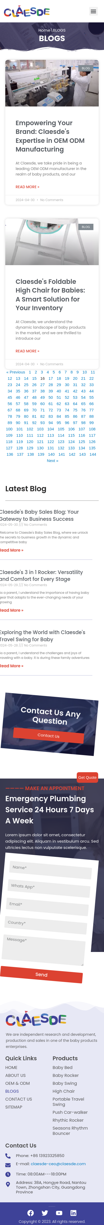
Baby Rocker (66, 1075)
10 (85, 370)
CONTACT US (18, 1099)
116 (82, 434)
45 (10, 396)
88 (91, 415)
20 (75, 377)
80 (26, 415)
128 (19, 446)
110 (19, 434)
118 (9, 440)
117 (92, 434)
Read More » (27, 185)
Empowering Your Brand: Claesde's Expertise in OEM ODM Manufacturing (50, 135)
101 (19, 427)
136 (10, 453)
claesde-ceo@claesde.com (58, 1163)
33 (91, 383)
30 (67, 383)
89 (10, 421)
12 (10, 377)
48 (34, 396)
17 (50, 377)
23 (10, 383)
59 (34, 402)
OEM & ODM (17, 1083)
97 (75, 421)
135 (92, 446)
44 (91, 389)
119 (19, 440)
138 (30, 453)
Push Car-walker (70, 1112)
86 (75, 415)
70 (34, 408)
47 (26, 396)
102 (30, 427)
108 (92, 427)
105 (61, 427)
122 (50, 440)
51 (59, 396)
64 (75, 402)
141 (61, 453)
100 (9, 427)
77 (91, 408)
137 (20, 453)
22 (91, 377)
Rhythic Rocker (68, 1120)
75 (75, 408)
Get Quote (87, 777)
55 (91, 396)
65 (83, 402)
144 (92, 453)
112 (40, 434)
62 (59, 402)
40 (59, 389)
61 (50, 402)
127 (9, 446)
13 (18, 377)
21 (83, 377)
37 (34, 389)
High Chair (64, 1091)
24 (18, 383)
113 (50, 434)
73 (59, 408)
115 (71, 434)
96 (67, 421)
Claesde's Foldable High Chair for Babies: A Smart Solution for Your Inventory (50, 293)
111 (30, 434)
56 (10, 402)
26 (34, 383)
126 (92, 440)
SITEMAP (13, 1107)
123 (61, 440)
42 (75, 389)
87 (83, 415)
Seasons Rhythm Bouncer (70, 1130)
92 (34, 421)
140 (51, 453)
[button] (93, 11)
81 (34, 415)
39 (50, 389)
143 (82, 453)
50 (50, 396)
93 (42, 421)
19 (67, 377)
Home (44, 30)
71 (42, 408)
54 (83, 396)
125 (82, 440)
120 (30, 440)
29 (59, 383)
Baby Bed (63, 1067)
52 (67, 396)
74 (67, 408)
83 (50, 415)
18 (59, 377)
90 (18, 421)
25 (26, 383)
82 (42, 415)
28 (50, 383)
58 (26, 402)
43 (83, 389)
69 (26, 408)
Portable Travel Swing (68, 1101)
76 (83, 408)
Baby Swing (65, 1083)
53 (75, 396)
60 (42, 402)
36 (26, 389)
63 (67, 402)
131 (50, 446)
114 (61, 434)
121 (40, 440)
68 (18, 408)
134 (82, 446)
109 (9, 434)
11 (93, 370)
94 (50, 421)
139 (41, 453)
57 (18, 402)
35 (18, 389)
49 (42, 396)
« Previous (15, 370)
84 (59, 415)
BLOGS (12, 1091)
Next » (52, 459)
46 (18, 396)
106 (71, 427)
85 (67, 415)
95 (59, 421)
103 (40, 427)
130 (40, 446)
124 (71, 440)
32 (83, 383)
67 (10, 408)
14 (26, 377)
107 (82, 427)
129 (30, 446)
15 (34, 377)
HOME (11, 1067)
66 (91, 402)
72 (50, 408)
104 (50, 427)
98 (83, 421)
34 (10, 389)
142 (72, 453)
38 (42, 389)
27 (42, 383)
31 (75, 383)
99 (91, 421)
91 (26, 421)
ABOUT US (15, 1075)
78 (10, 415)
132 (61, 446)
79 (18, 415)
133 (71, 446)
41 (67, 389)
